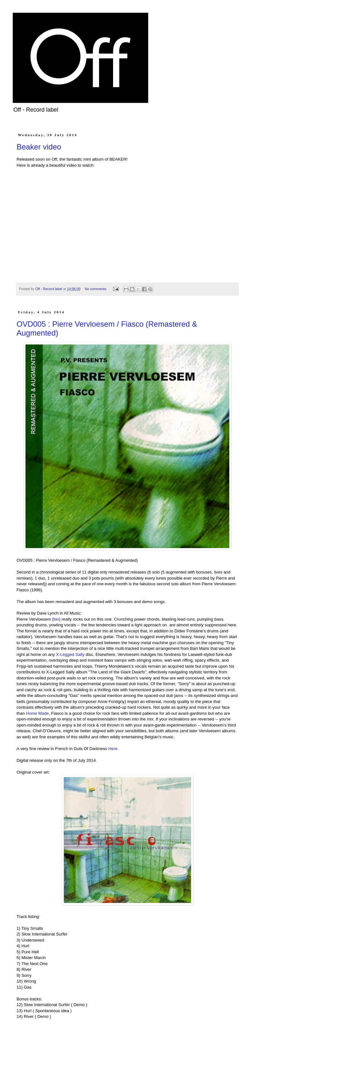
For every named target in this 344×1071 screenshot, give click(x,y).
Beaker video (39, 147)
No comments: (96, 289)
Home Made (37, 713)
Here (113, 748)
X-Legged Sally (70, 654)
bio (56, 619)
